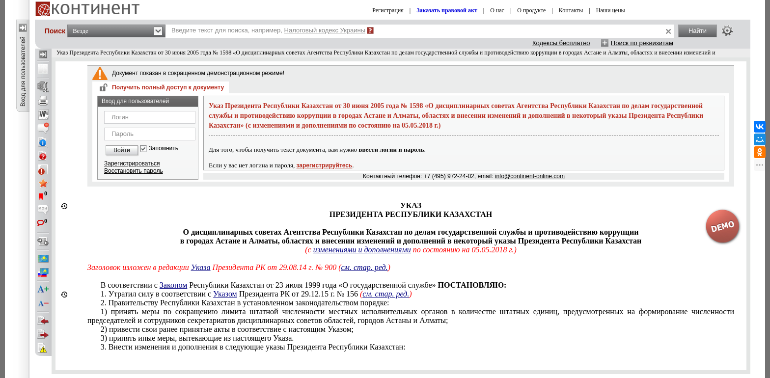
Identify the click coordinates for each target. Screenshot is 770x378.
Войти (121, 150)
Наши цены (610, 10)
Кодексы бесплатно (561, 43)
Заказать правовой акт (446, 10)
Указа (201, 267)
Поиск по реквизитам (642, 43)
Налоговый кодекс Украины (325, 30)
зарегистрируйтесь (325, 165)
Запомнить (163, 148)
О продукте (531, 10)
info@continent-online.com (530, 176)
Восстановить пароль (133, 170)
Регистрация (388, 10)
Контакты (571, 10)
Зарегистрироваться (132, 163)
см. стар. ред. (364, 267)
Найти (697, 30)
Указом (225, 294)
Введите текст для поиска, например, (268, 30)
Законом (173, 285)
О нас (497, 10)
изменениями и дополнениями (362, 249)
